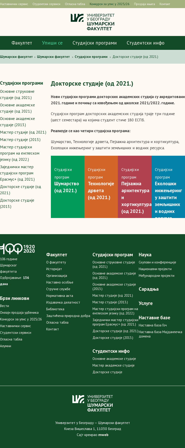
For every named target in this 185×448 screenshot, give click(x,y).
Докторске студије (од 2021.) (115, 331)
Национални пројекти (155, 269)
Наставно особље (59, 282)
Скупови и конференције (157, 262)
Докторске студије (107, 372)
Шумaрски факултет (17, 56)
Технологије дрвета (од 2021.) (101, 190)
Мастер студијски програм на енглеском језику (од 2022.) (19, 153)
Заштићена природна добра (68, 316)
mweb (103, 434)
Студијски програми (95, 43)
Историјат (54, 269)
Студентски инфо (145, 43)
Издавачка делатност (63, 302)
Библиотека (55, 309)
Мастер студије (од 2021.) (23, 132)
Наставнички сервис (14, 4)
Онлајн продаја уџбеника (19, 312)
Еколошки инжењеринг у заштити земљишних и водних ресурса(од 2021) (168, 204)
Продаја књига (144, 4)
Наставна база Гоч (153, 325)
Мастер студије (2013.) (20, 139)
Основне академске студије (114, 358)
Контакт (165, 4)
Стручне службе (58, 289)
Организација (56, 275)
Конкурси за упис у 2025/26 (110, 4)
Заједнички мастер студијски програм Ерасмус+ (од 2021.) (17, 173)
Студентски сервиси (46, 4)
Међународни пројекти (156, 275)
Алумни (5, 346)
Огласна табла (75, 4)
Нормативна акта (59, 295)
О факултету (56, 262)
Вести (4, 306)
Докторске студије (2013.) (112, 337)
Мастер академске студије (113, 365)
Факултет (22, 43)
